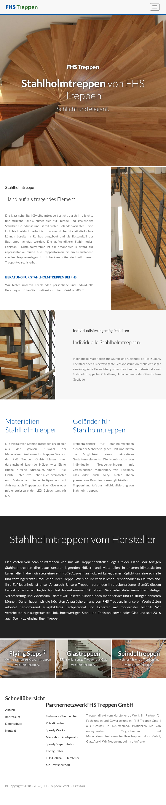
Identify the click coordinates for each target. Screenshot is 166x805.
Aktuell (10, 710)
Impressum (12, 716)
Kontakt (10, 730)
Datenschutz (13, 723)
